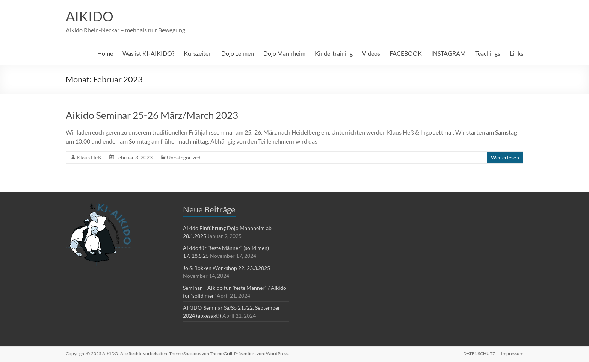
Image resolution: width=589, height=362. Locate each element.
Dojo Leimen (237, 53)
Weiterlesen (505, 157)
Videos (371, 53)
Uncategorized (184, 157)
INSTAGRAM (448, 53)
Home (105, 53)
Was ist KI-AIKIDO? (148, 53)
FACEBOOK (406, 53)
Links (516, 53)
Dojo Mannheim (284, 53)
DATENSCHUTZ (479, 353)
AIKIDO (89, 16)
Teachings (487, 53)
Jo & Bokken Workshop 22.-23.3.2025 (226, 268)
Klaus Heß (89, 157)
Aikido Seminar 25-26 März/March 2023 (152, 115)
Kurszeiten (198, 53)
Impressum (512, 353)
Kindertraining (334, 53)
